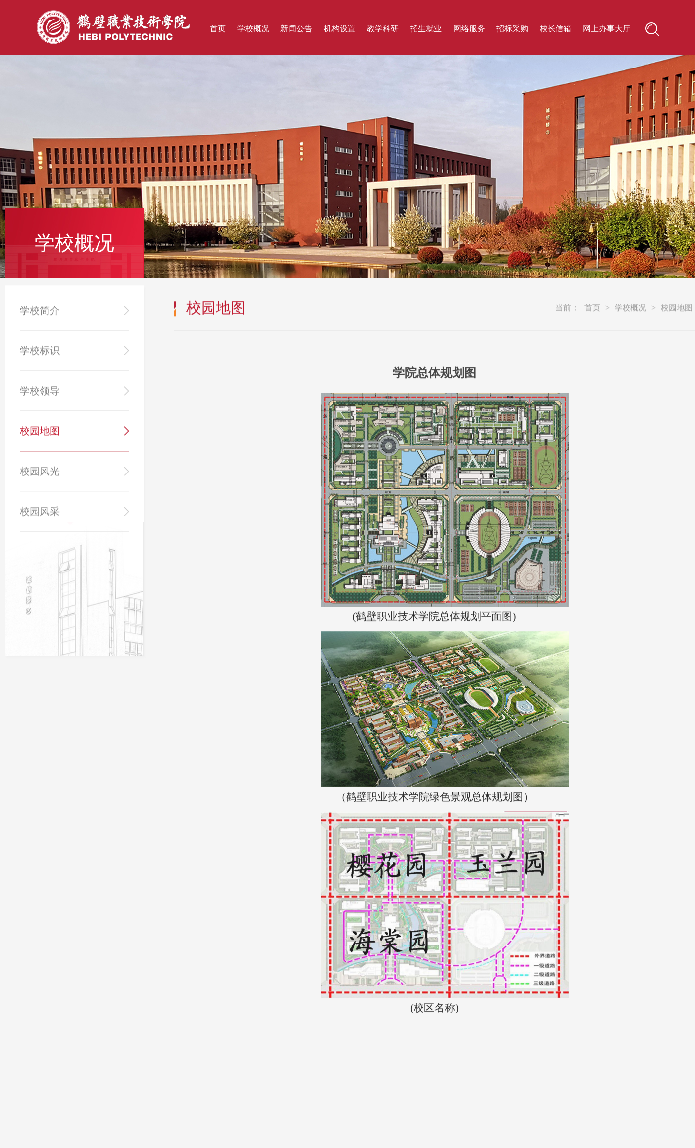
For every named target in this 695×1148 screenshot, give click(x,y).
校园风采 (40, 519)
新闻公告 (296, 28)
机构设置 (339, 28)
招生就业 (426, 28)
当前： (567, 316)
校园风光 (40, 479)
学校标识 (40, 358)
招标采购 (512, 28)
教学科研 (383, 28)
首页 (218, 28)
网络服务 (469, 28)
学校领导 (40, 399)
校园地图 (40, 439)
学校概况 (253, 28)
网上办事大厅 (606, 28)
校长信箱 (555, 28)
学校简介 (40, 318)
